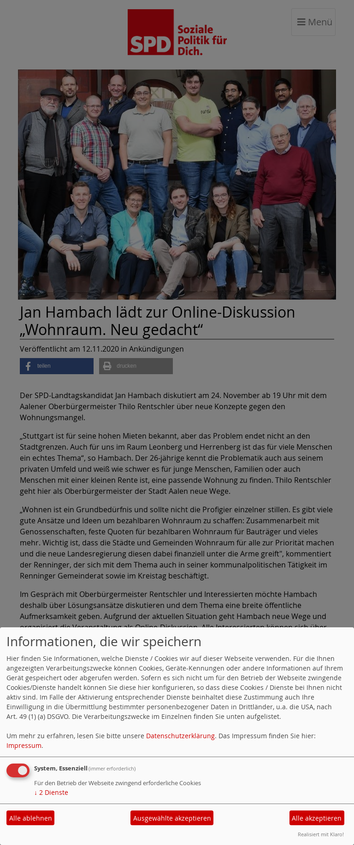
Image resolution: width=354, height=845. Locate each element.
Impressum (23, 745)
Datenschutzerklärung (180, 735)
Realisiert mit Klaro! (321, 834)
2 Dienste (51, 792)
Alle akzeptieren (317, 818)
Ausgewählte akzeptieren (172, 818)
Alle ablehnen (30, 818)
